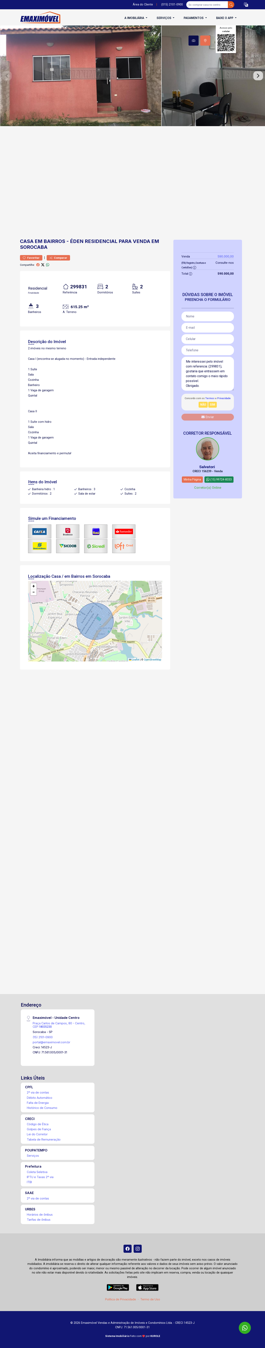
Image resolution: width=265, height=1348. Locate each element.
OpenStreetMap (152, 659)
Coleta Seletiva (37, 1172)
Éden (77, 241)
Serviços (33, 1155)
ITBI (29, 1182)
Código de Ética (37, 1124)
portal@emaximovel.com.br (51, 1042)
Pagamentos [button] (194, 18)
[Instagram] (138, 1249)
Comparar (58, 257)
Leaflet (134, 659)
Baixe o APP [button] (225, 18)
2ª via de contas (38, 1092)
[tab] (194, 41)
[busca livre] (231, 4)
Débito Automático (39, 1097)
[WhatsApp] (245, 1328)
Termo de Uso (150, 1299)
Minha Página (192, 479)
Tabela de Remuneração (44, 1139)
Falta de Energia (38, 1102)
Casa (27, 241)
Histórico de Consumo (42, 1107)
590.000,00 (226, 256)
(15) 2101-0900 (43, 1037)
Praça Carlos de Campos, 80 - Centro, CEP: (59, 1024)
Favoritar (31, 257)
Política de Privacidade (120, 1299)
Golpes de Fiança (39, 1129)
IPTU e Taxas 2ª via (40, 1177)
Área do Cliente (143, 4)
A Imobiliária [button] (135, 18)
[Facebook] (128, 1249)
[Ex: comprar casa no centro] (207, 4)
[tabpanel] (132, 75)
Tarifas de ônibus (38, 1219)
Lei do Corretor (37, 1134)
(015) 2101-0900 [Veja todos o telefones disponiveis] (172, 4)
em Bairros (50, 241)
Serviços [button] (164, 18)
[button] (246, 5)
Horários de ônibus (40, 1214)
